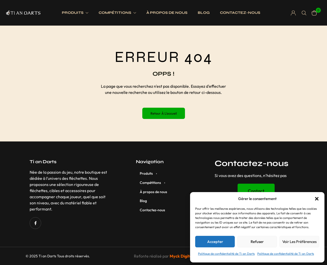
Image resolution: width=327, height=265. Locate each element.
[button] (316, 198)
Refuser (257, 241)
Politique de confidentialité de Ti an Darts (226, 254)
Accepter (215, 241)
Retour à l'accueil (163, 113)
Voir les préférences (299, 241)
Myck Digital (181, 256)
